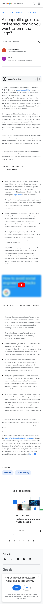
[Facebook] (24, 559)
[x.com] (11, 559)
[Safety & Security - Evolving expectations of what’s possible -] (25, 516)
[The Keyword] (3, 12)
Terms (14, 577)
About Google (26, 577)
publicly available (23, 90)
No (26, 594)
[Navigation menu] (3, 3)
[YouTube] (17, 559)
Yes (16, 594)
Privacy (6, 577)
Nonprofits (7, 473)
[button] (38, 41)
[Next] (40, 12)
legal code (18, 195)
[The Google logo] (7, 570)
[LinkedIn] (30, 559)
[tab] (9, 541)
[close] (38, 582)
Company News (16, 13)
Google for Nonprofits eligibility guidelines (19, 438)
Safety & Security (23, 473)
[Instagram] (5, 559)
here (30, 454)
